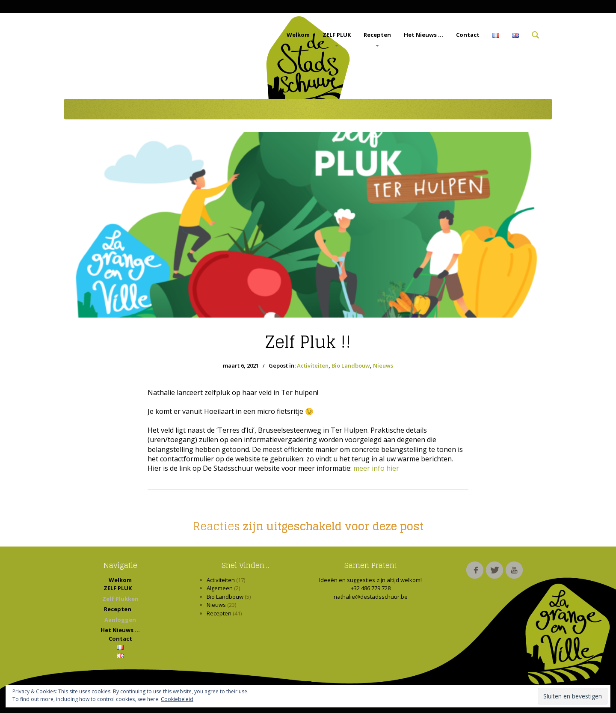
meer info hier (376, 468)
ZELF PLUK (337, 39)
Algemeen (220, 588)
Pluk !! (308, 342)
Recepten (377, 39)
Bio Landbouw (351, 365)
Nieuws (383, 365)
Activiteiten (313, 365)
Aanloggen (120, 620)
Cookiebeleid (177, 699)
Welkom (298, 35)
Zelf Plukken (120, 599)
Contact (468, 35)
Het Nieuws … (423, 35)
